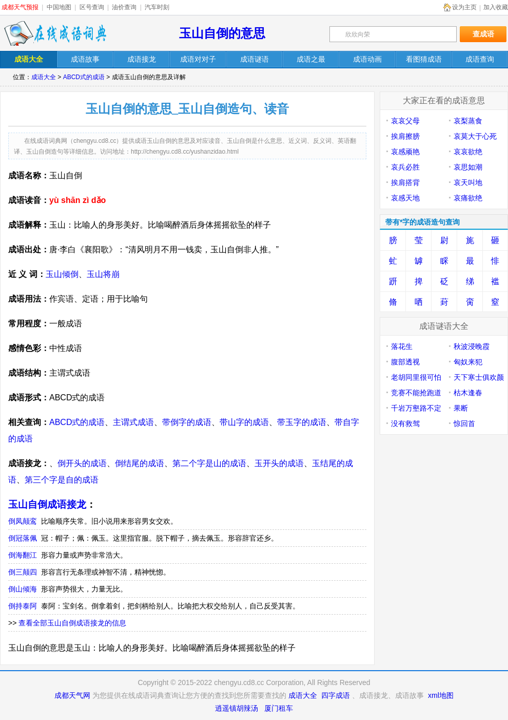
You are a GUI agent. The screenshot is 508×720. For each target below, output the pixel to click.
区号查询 (92, 7)
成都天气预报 (20, 7)
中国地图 (59, 7)
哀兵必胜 (405, 167)
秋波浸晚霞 (472, 346)
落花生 (402, 346)
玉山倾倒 (62, 274)
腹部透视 (405, 362)
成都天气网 (72, 695)
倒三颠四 (22, 572)
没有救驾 (405, 423)
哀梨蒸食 (468, 121)
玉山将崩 (103, 274)
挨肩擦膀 (405, 136)
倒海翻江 (22, 555)
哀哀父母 (405, 121)
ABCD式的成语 (84, 77)
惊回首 (464, 423)
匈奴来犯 (468, 362)
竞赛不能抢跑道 (416, 393)
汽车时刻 (157, 7)
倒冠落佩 (22, 538)
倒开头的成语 (82, 463)
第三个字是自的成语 (62, 479)
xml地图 (441, 695)
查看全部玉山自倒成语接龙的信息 (72, 623)
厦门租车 (278, 708)
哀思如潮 (468, 167)
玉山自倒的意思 (222, 33)
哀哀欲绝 (468, 151)
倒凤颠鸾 (22, 521)
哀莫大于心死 (475, 136)
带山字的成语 (244, 422)
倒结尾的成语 (139, 463)
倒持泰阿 (22, 606)
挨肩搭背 (405, 182)
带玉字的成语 (301, 422)
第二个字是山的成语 (209, 463)
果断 (461, 408)
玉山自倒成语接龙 (47, 504)
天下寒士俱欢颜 (479, 377)
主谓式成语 (133, 422)
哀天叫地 (468, 182)
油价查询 (124, 7)
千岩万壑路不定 (416, 408)
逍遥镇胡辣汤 (236, 708)
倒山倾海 (22, 589)
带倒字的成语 (186, 422)
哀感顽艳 (405, 151)
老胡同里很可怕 (416, 377)
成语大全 (43, 77)
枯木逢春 (468, 393)
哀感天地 (405, 198)
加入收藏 (495, 7)
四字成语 (335, 695)
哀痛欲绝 (468, 198)
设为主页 (464, 7)
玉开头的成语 (279, 463)
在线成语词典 (55, 33)
